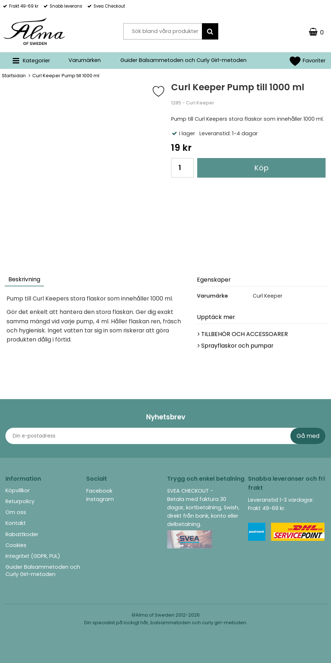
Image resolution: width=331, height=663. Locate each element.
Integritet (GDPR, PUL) (32, 556)
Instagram (100, 499)
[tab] (24, 280)
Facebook (99, 490)
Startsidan (14, 75)
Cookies (15, 545)
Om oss (15, 512)
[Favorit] (164, 91)
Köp (261, 168)
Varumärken (85, 60)
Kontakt (15, 523)
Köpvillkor (17, 490)
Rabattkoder (21, 534)
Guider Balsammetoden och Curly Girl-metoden (183, 60)
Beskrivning (24, 279)
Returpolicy (19, 501)
